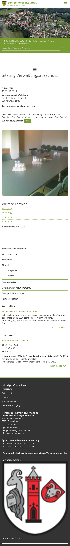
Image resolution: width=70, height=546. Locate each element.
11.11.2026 (7, 221)
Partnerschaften (10, 298)
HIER (28, 121)
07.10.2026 (7, 217)
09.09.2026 (7, 213)
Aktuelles (6, 265)
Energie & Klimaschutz (13, 293)
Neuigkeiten (12, 270)
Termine (10, 275)
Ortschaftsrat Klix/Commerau (16, 287)
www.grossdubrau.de (15, 433)
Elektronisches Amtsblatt (14, 248)
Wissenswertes (9, 254)
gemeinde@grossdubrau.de (18, 430)
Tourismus (7, 259)
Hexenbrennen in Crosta (15, 340)
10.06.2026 (7, 208)
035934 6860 (11, 424)
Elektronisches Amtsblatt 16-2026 (19, 311)
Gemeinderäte (9, 282)
